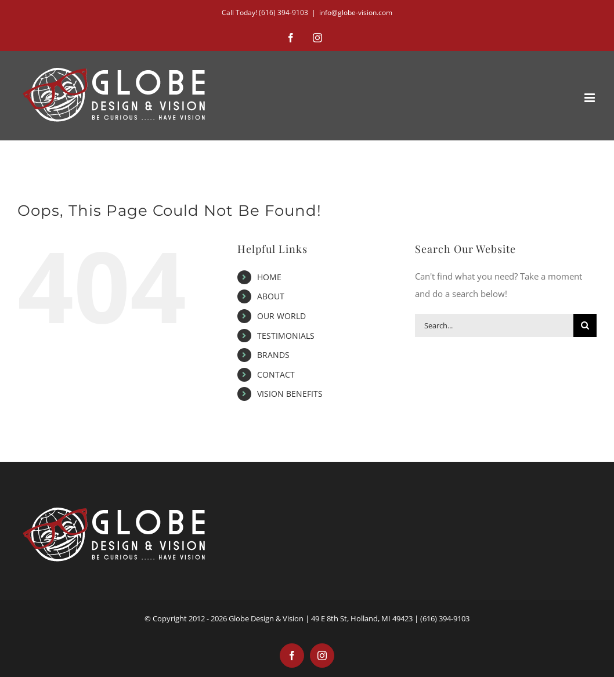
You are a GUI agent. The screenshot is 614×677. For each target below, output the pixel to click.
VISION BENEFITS (290, 393)
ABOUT (270, 296)
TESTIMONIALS (286, 335)
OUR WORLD (281, 315)
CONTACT (276, 374)
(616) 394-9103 (283, 12)
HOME (269, 277)
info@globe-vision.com (355, 12)
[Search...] (494, 325)
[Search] (585, 325)
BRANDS (273, 354)
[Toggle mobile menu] (590, 98)
